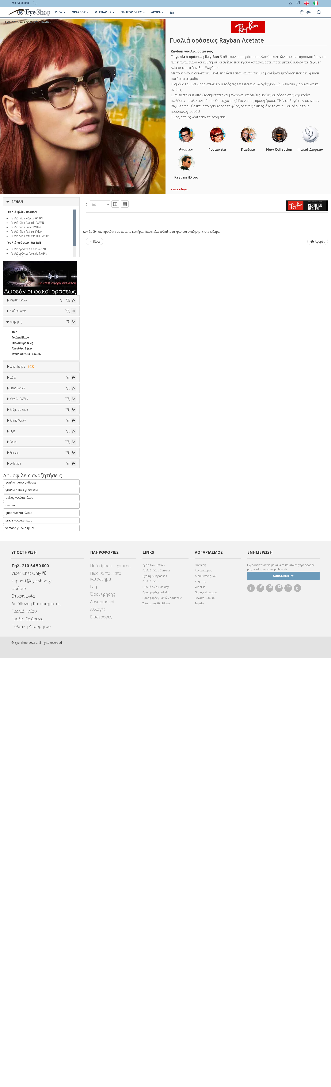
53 (70, 316)
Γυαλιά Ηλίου (20, 383)
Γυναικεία (18, 472)
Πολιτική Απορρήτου (31, 1055)
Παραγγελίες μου (206, 1021)
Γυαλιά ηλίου (150, 1010)
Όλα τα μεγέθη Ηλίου (156, 1032)
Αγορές (318, 241)
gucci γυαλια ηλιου (18, 942)
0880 (14, 602)
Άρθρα (157, 12)
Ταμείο (199, 1032)
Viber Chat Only (28, 1002)
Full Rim (17, 749)
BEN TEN (17, 544)
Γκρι (16, 702)
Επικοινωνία (23, 1025)
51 (51, 316)
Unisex (16, 455)
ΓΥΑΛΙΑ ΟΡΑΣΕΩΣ (27, 22)
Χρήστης (200, 1010)
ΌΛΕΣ (15, 861)
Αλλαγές (98, 1038)
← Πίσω (94, 241)
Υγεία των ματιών (153, 994)
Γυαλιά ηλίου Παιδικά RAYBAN (26, 231)
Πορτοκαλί (20, 660)
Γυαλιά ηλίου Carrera (156, 999)
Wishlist (200, 1016)
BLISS (15, 555)
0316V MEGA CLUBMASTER (27, 591)
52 (60, 316)
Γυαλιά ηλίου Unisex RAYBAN (26, 227)
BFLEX (15, 550)
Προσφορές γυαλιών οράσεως (162, 1027)
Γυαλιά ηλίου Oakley (155, 1016)
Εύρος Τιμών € (18, 423)
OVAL (15, 803)
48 (22, 316)
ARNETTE (17, 533)
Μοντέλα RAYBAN (19, 575)
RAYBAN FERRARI (22, 871)
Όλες (17, 829)
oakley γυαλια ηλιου (19, 927)
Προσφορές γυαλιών (155, 1021)
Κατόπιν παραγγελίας (28, 350)
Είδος (13, 439)
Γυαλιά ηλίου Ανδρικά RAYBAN (27, 218)
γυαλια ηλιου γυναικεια (21, 919)
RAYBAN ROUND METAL (25, 888)
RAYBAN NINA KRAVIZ (24, 877)
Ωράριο (18, 1017)
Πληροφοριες (133, 12)
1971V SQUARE (20, 618)
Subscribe (283, 1005)
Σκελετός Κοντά (22, 483)
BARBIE (16, 539)
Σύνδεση (200, 994)
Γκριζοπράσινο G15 (25, 724)
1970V (15, 613)
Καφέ (17, 713)
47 (13, 316)
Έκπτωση (14, 818)
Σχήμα (13, 765)
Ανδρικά (17, 466)
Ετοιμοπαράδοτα (25, 344)
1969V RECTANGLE (22, 607)
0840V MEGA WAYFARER (25, 596)
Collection (15, 850)
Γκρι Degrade (22, 707)
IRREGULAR (18, 798)
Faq (93, 1015)
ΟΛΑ (14, 310)
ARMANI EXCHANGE (23, 528)
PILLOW (16, 809)
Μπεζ (17, 649)
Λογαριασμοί (102, 1031)
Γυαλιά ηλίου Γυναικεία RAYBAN (27, 222)
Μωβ (17, 655)
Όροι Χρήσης (102, 1023)
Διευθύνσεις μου (206, 1005)
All (13, 744)
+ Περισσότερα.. (179, 189)
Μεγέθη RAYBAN (18, 300)
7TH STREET (19, 522)
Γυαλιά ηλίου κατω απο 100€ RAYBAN (30, 236)
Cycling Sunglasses (154, 1005)
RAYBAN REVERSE (22, 882)
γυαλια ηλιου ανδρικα (20, 912)
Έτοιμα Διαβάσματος (25, 488)
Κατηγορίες (16, 367)
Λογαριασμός (203, 999)
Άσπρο (18, 644)
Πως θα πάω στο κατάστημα (105, 1005)
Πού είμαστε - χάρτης (110, 995)
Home (9, 22)
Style (12, 733)
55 (22, 321)
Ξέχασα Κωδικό (205, 1027)
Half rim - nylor (21, 755)
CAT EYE (16, 787)
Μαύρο (18, 666)
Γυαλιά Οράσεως (22, 389)
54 (13, 321)
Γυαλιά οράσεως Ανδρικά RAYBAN (28, 249)
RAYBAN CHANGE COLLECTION (29, 866)
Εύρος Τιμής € (23, 412)
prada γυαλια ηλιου (19, 949)
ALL (16, 638)
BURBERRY (18, 566)
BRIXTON (17, 561)
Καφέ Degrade (23, 718)
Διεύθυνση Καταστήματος (36, 1033)
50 (41, 316)
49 (32, 316)
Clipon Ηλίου (21, 697)
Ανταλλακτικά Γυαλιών (26, 400)
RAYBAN (46, 22)
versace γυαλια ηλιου (20, 957)
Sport (15, 461)
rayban (10, 934)
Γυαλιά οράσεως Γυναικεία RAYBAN (29, 253)
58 (51, 321)
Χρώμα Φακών (18, 681)
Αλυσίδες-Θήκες (22, 394)
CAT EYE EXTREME (22, 792)
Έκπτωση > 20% (22, 840)
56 (32, 321)
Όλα (16, 355)
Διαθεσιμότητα (18, 334)
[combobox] (100, 204)
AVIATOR (17, 781)
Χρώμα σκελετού (19, 628)
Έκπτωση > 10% (22, 834)
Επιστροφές (101, 1046)
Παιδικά (17, 477)
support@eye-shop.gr (31, 1010)
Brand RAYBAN (17, 501)
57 (41, 321)
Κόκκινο (18, 671)
